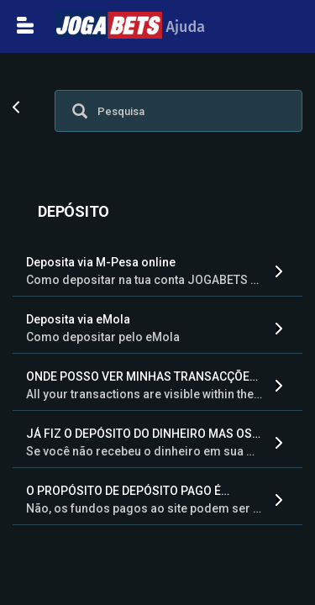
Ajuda (130, 27)
